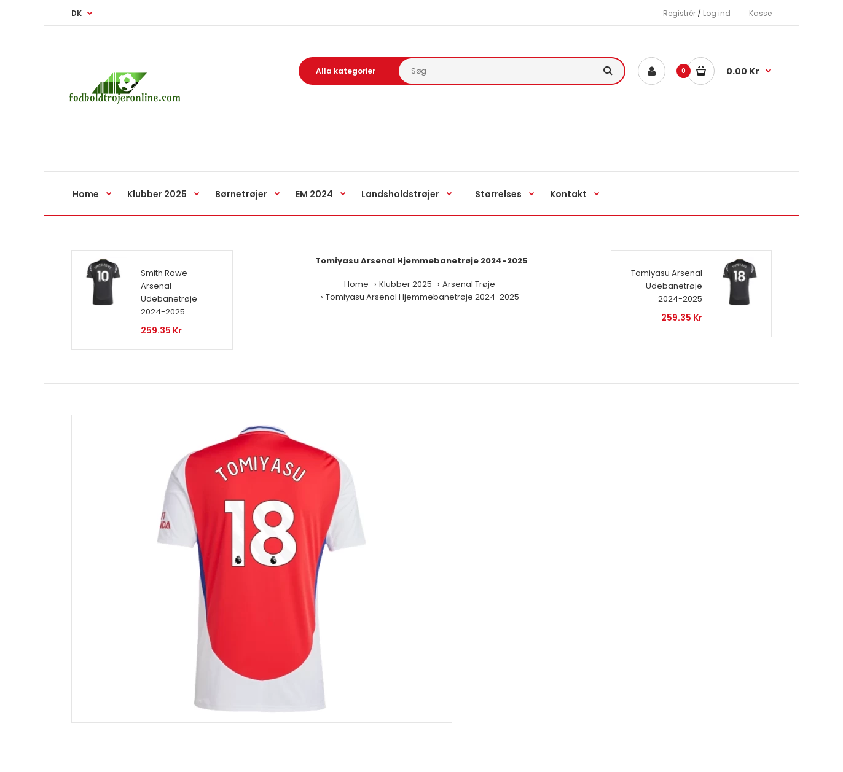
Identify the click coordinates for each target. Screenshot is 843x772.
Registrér (679, 13)
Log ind (717, 13)
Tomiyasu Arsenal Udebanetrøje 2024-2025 (666, 286)
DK (76, 13)
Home (356, 284)
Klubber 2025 (405, 284)
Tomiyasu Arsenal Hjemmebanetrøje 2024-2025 (422, 297)
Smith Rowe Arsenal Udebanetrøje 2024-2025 (169, 292)
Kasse (760, 13)
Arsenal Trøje (468, 284)
